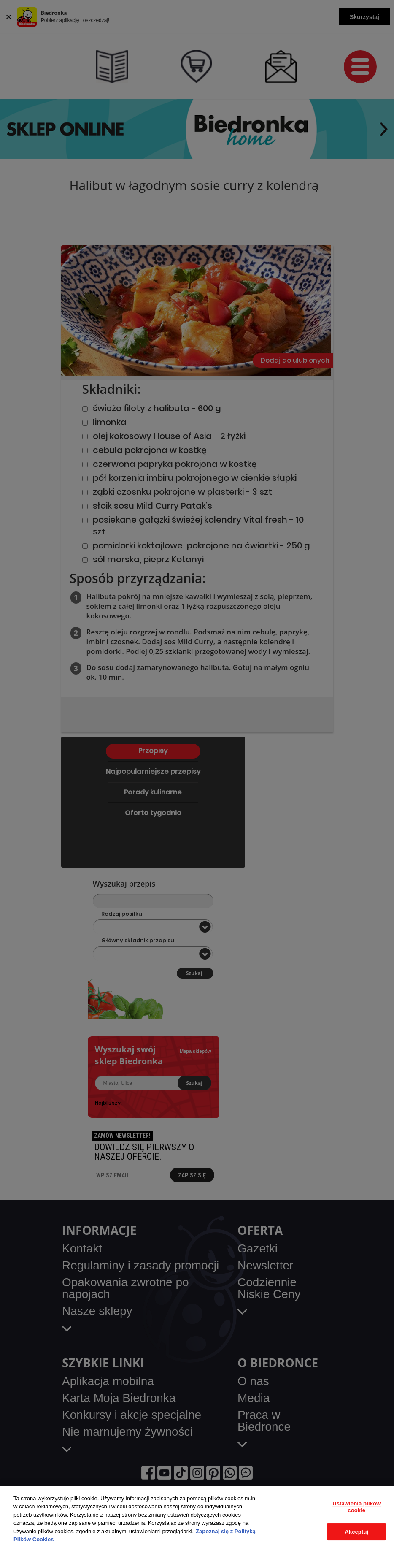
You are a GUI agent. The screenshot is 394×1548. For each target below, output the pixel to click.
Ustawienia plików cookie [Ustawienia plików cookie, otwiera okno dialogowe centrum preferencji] (356, 1507)
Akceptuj (356, 1532)
